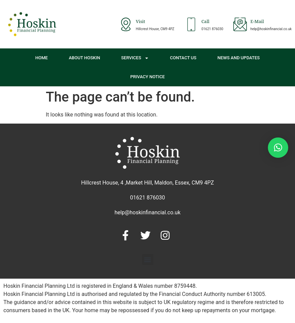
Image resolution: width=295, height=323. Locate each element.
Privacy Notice (147, 76)
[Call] (191, 24)
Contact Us (183, 57)
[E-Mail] (240, 24)
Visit (140, 22)
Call (205, 22)
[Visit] (126, 24)
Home (41, 57)
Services (135, 58)
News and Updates (238, 57)
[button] (147, 259)
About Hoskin (84, 57)
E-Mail (257, 22)
